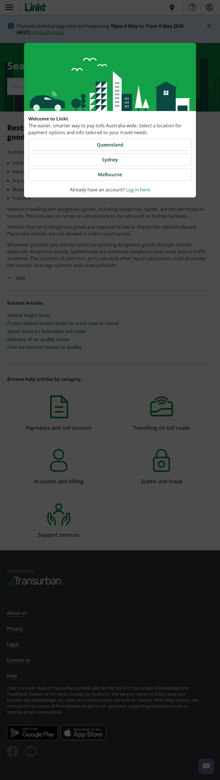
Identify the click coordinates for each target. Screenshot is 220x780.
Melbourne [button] (110, 174)
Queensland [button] (110, 145)
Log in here (138, 190)
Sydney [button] (110, 160)
